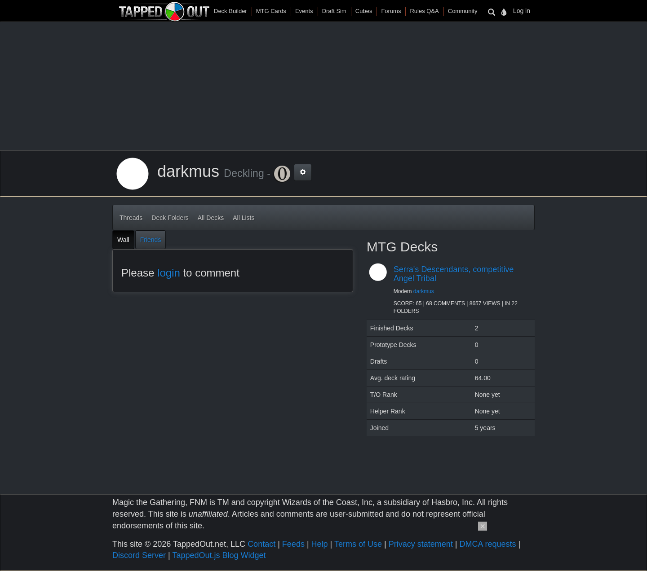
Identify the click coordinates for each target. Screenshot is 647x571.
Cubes (363, 11)
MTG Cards (271, 11)
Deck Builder (230, 11)
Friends (150, 239)
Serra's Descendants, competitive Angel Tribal (454, 274)
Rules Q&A (424, 11)
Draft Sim (334, 11)
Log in (521, 10)
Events (304, 11)
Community (463, 11)
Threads (131, 217)
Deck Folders (169, 217)
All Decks (211, 217)
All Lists (243, 217)
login (168, 273)
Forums (391, 11)
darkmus (423, 291)
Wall (123, 239)
